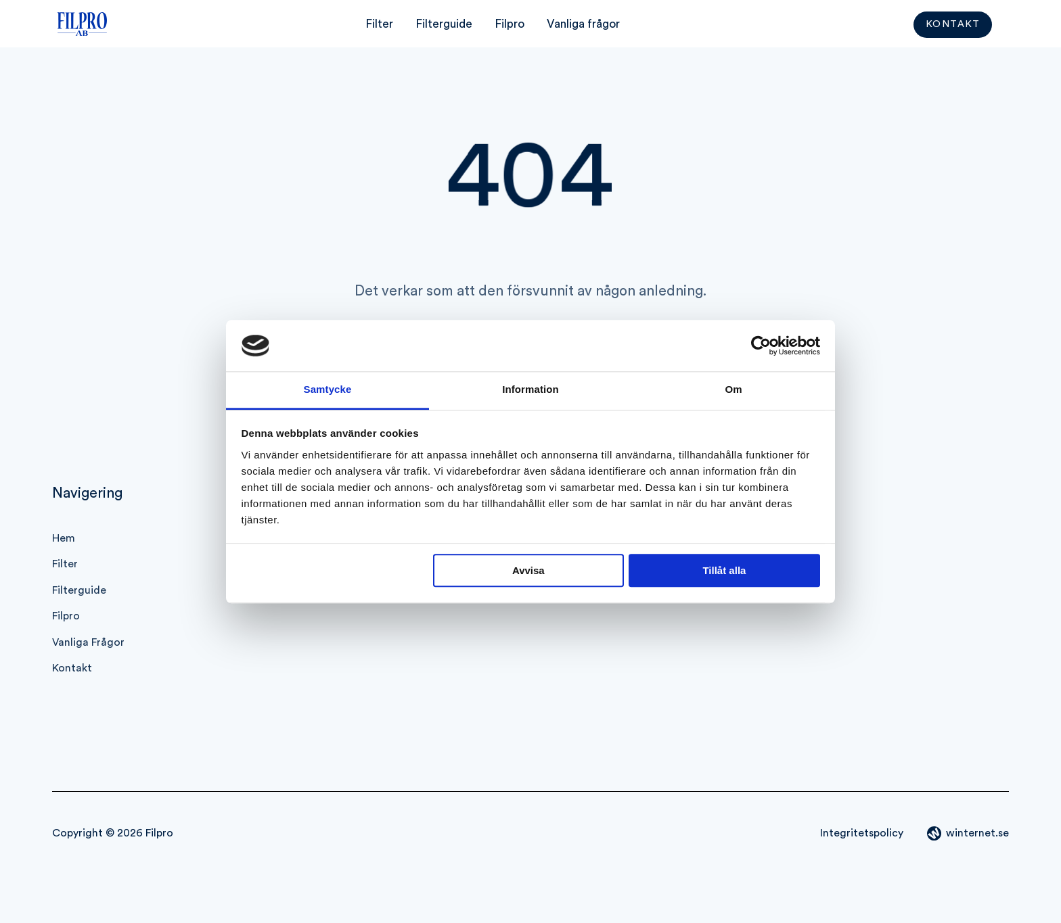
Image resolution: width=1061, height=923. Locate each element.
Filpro (509, 24)
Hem (63, 538)
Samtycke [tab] (328, 390)
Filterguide (443, 24)
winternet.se (977, 833)
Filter (379, 24)
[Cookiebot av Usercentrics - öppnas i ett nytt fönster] (761, 345)
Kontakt (953, 25)
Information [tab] (530, 390)
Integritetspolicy (861, 833)
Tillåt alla (724, 571)
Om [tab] (733, 390)
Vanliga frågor (583, 24)
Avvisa (528, 571)
